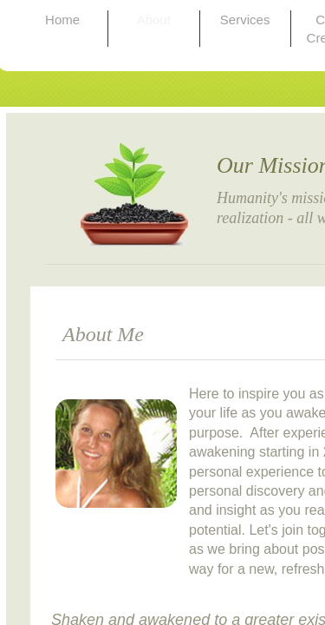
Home (62, 19)
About (154, 19)
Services (245, 19)
